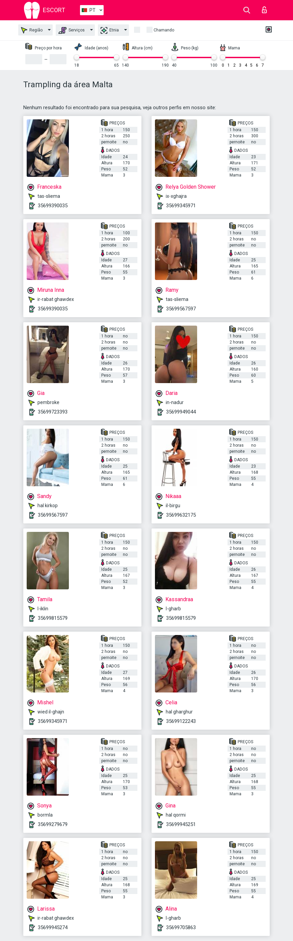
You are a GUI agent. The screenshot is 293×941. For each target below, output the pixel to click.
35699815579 (53, 618)
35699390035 (53, 206)
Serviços (71, 30)
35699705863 (181, 927)
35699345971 (181, 206)
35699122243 (181, 721)
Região (32, 30)
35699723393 (53, 412)
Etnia (110, 30)
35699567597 (181, 309)
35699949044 (181, 412)
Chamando (164, 30)
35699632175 (181, 515)
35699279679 (53, 824)
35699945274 (53, 927)
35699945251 (181, 824)
